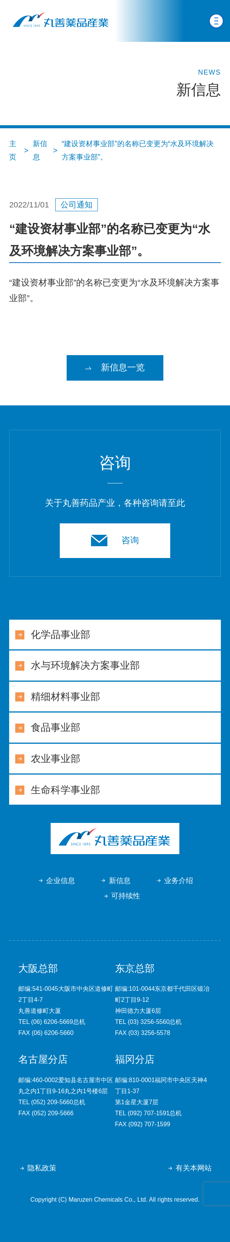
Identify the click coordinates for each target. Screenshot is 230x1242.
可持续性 (125, 896)
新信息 (120, 881)
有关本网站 (194, 1168)
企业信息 (60, 881)
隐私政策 (41, 1168)
